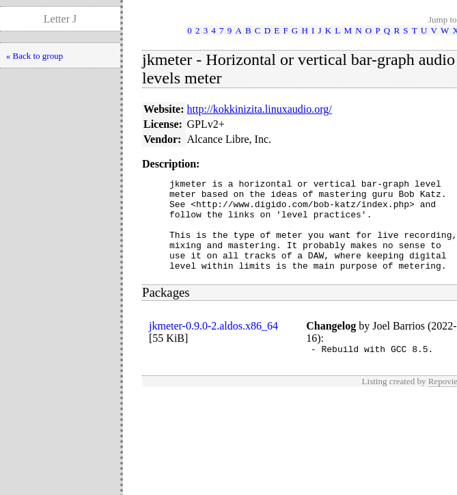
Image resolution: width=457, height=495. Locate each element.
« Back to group (34, 56)
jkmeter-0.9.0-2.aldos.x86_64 (213, 344)
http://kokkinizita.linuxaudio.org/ (259, 109)
